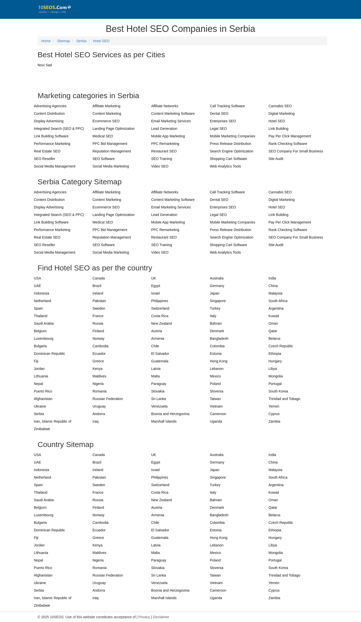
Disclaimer (161, 617)
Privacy (144, 617)
